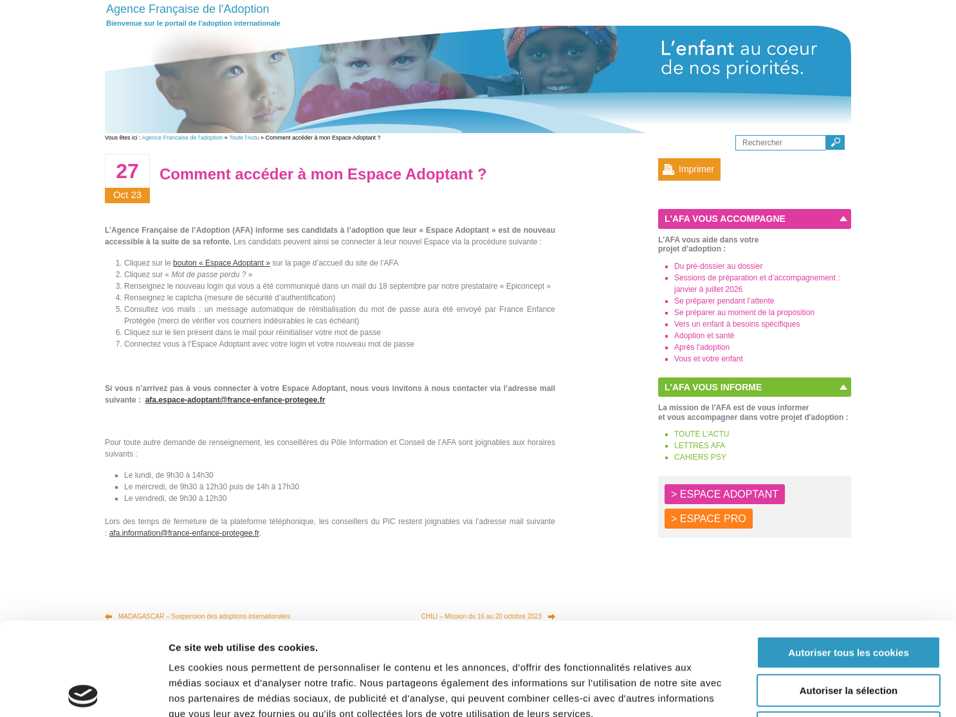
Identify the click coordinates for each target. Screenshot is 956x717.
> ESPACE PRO (708, 518)
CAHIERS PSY (700, 457)
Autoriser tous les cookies (848, 559)
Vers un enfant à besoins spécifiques (737, 324)
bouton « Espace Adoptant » (221, 263)
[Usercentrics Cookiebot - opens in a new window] (83, 692)
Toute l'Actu (244, 137)
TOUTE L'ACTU (701, 434)
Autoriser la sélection (849, 597)
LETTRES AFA (699, 445)
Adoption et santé (704, 335)
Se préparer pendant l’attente (724, 300)
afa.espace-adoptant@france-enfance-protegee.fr (235, 399)
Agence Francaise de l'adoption (182, 137)
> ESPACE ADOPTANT (724, 494)
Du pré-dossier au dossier (718, 266)
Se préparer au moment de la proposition (744, 312)
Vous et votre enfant (708, 358)
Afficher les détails (708, 691)
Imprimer (696, 169)
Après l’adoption (702, 347)
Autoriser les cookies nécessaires (848, 635)
